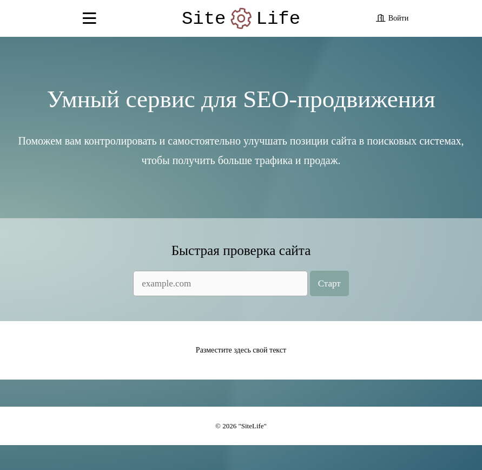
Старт (329, 299)
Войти (398, 20)
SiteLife (241, 20)
